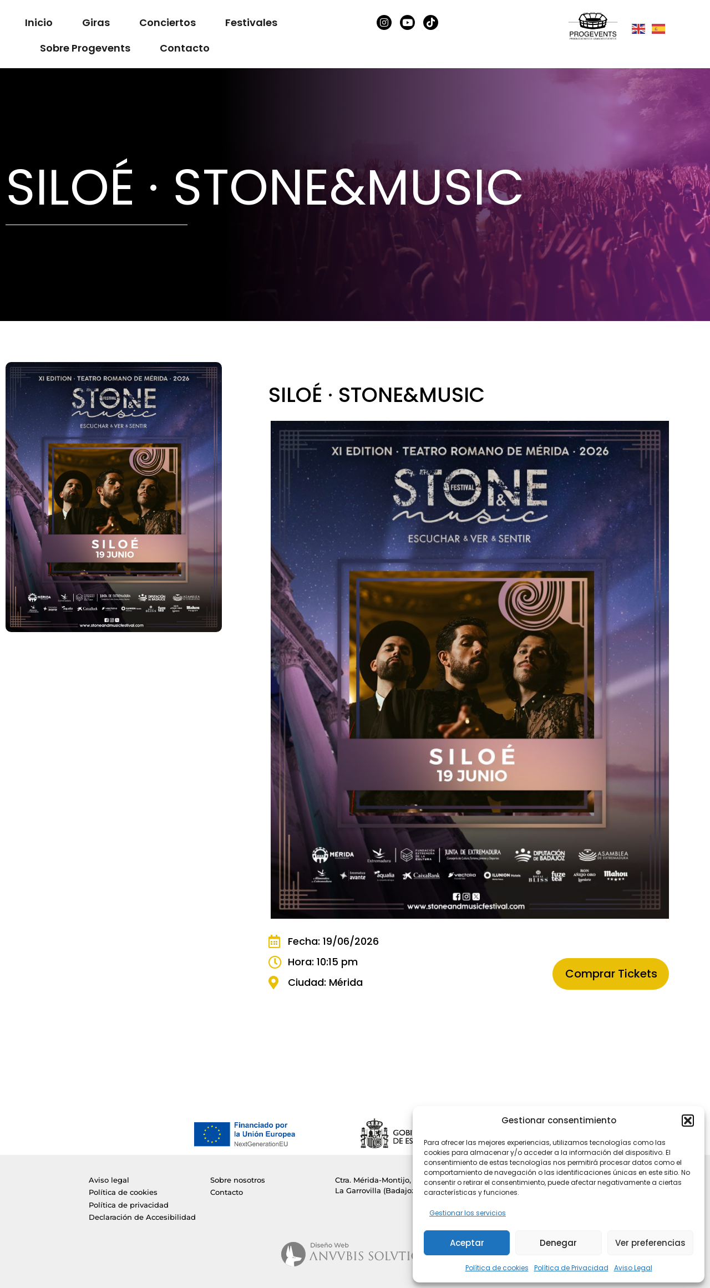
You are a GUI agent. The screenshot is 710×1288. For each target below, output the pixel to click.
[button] (687, 1120)
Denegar (558, 1243)
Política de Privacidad (571, 1267)
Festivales (251, 22)
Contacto (185, 48)
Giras (96, 22)
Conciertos (167, 22)
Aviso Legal (633, 1267)
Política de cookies (497, 1267)
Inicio (39, 22)
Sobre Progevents (85, 48)
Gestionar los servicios (467, 1213)
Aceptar (467, 1243)
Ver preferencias (650, 1243)
